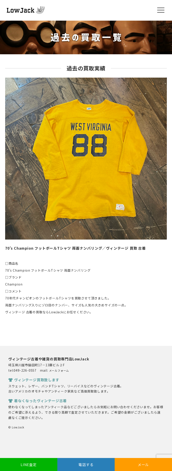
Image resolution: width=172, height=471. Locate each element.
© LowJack (16, 427)
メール (143, 464)
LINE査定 (29, 464)
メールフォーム (59, 370)
